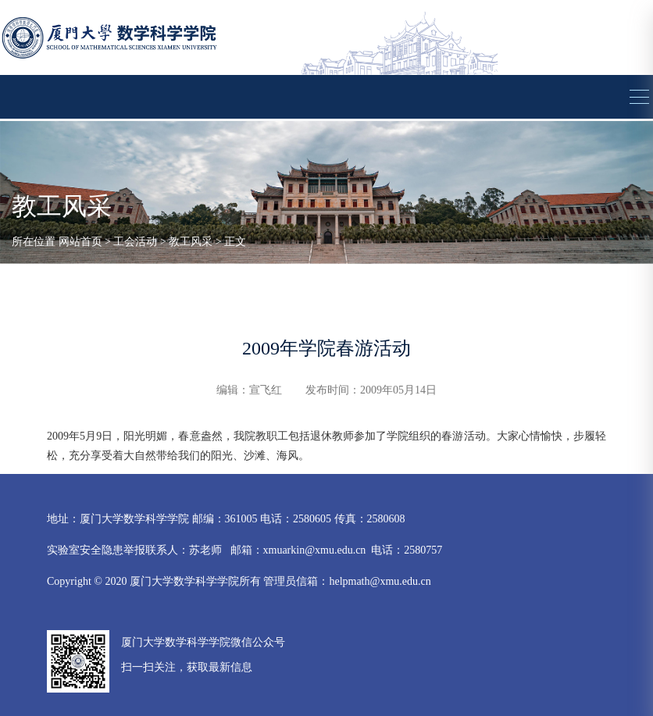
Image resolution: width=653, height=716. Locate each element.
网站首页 (80, 242)
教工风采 (190, 242)
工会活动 (135, 242)
